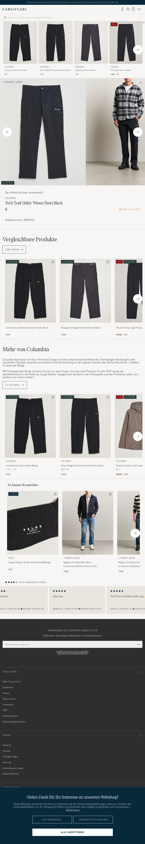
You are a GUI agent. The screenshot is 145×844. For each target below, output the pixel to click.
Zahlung (7, 762)
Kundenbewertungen (13, 768)
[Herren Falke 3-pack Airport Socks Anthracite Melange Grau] (32, 523)
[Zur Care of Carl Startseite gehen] (15, 9)
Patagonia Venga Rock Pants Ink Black (81, 327)
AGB (5, 710)
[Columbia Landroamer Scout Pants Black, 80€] (20, 48)
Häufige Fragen (10, 756)
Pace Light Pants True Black (121, 70)
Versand (7, 745)
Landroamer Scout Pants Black (16, 70)
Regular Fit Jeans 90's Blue (77, 562)
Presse (6, 693)
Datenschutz (9, 698)
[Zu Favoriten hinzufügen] (52, 262)
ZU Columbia (14, 385)
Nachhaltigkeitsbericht (14, 721)
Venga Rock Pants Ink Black (85, 70)
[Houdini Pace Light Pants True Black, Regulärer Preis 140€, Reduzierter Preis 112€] (126, 48)
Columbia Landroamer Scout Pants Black (27, 327)
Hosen (19, 82)
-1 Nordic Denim (71, 558)
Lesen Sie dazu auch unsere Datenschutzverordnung (72, 652)
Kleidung (9, 82)
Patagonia (79, 67)
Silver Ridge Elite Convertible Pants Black (55, 70)
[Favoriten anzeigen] (128, 9)
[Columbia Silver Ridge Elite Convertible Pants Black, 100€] (55, 48)
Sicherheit (8, 687)
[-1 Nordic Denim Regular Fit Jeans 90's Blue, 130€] (87, 532)
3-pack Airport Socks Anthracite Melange (29, 562)
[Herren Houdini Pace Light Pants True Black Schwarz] (126, 42)
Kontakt (7, 750)
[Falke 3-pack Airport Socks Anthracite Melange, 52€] (32, 532)
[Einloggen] (122, 9)
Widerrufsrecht (10, 715)
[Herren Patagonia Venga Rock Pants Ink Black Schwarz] (91, 42)
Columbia (9, 67)
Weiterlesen (73, 809)
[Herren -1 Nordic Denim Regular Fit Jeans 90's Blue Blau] (87, 523)
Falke (11, 558)
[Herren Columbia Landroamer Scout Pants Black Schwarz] (20, 42)
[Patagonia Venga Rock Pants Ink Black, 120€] (91, 48)
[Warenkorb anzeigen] (133, 9)
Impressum (8, 704)
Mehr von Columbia (26, 349)
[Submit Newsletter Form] (138, 644)
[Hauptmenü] (139, 9)
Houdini (114, 67)
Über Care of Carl (12, 681)
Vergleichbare (30, 239)
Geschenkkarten (11, 773)
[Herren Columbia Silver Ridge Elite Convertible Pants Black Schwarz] (56, 42)
